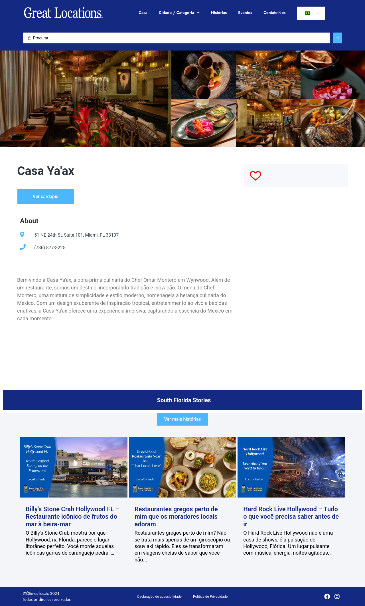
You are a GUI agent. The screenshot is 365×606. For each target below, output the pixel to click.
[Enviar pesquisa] (337, 38)
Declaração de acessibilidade (159, 597)
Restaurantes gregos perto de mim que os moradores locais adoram (176, 517)
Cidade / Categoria (179, 12)
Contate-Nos (274, 12)
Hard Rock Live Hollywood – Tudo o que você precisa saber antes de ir (291, 517)
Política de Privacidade (210, 597)
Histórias (219, 12)
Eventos (245, 12)
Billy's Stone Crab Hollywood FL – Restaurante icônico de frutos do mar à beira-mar (72, 517)
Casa (143, 12)
